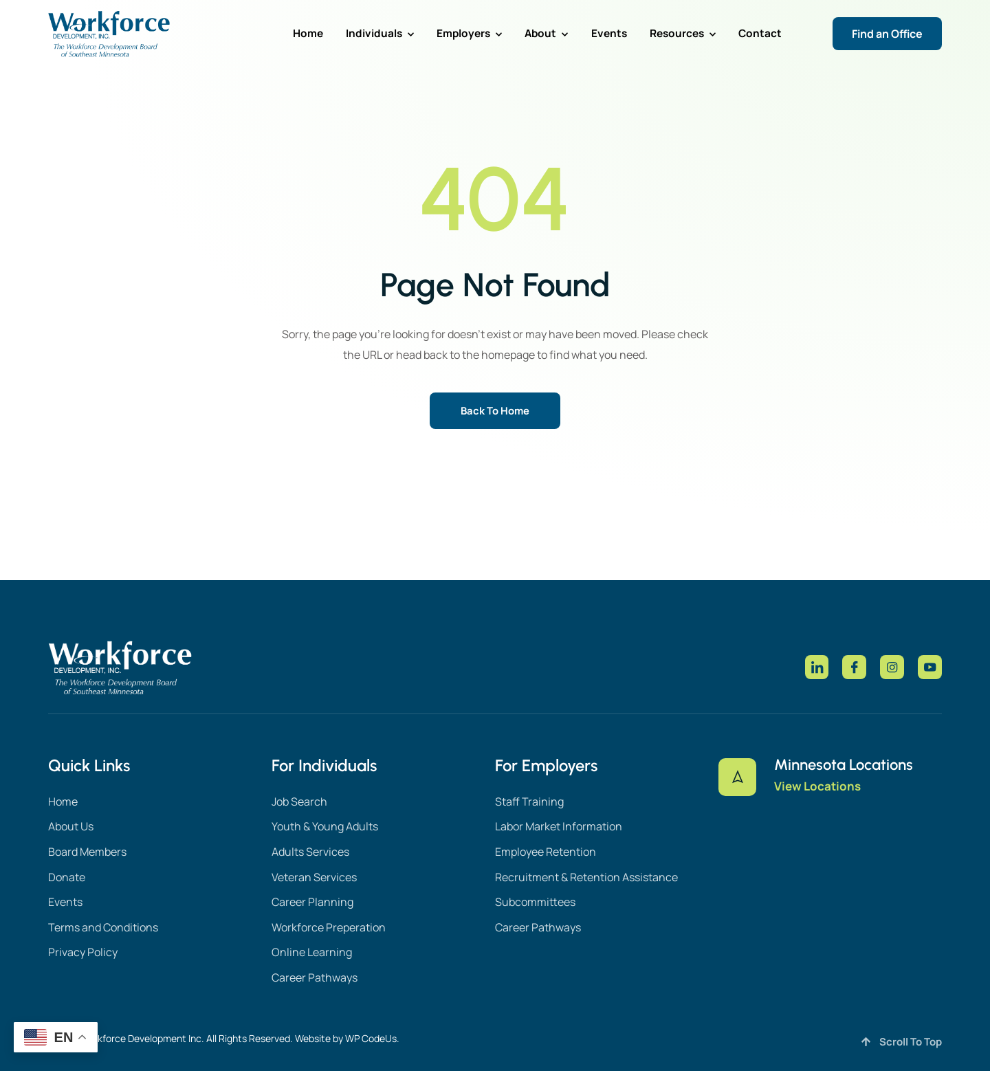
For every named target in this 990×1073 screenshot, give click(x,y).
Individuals (400, 33)
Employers (485, 33)
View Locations (818, 793)
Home (333, 33)
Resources (687, 33)
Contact (761, 33)
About (559, 33)
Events (617, 33)
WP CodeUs (371, 1040)
